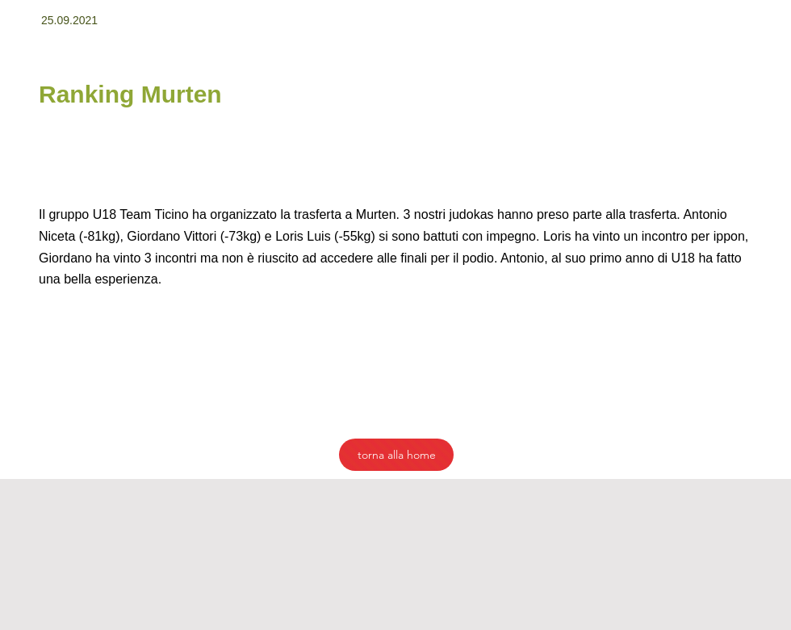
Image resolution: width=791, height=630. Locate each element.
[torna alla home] (396, 455)
